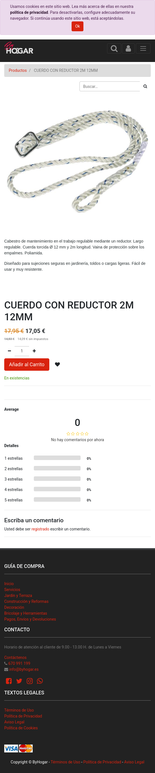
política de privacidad (29, 12)
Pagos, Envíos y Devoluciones (30, 619)
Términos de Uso (19, 710)
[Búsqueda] (145, 86)
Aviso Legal (14, 722)
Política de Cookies (21, 728)
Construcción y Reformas (26, 601)
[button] (57, 364)
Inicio (9, 583)
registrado (40, 529)
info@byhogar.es (23, 669)
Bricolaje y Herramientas (25, 613)
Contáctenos (15, 657)
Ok (77, 26)
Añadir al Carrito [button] (27, 364)
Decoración (14, 607)
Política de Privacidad (23, 716)
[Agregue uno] (34, 351)
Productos (18, 70)
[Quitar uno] (9, 351)
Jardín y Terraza (18, 595)
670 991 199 (19, 663)
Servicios (12, 589)
